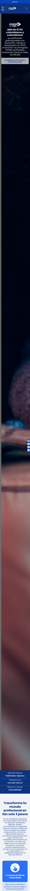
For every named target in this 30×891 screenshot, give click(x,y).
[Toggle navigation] (26, 8)
